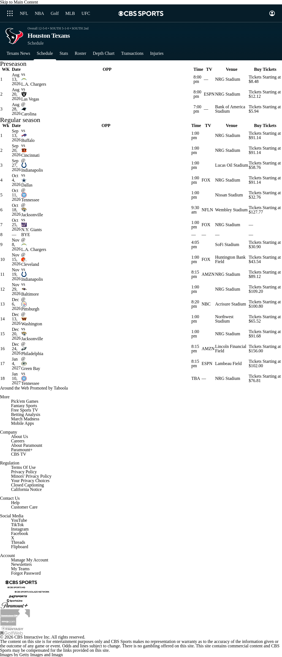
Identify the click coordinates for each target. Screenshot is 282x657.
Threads (18, 542)
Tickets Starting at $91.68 (265, 333)
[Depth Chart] (104, 53)
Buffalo (28, 140)
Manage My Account (29, 560)
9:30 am (195, 209)
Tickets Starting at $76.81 (265, 378)
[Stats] (63, 53)
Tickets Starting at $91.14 (265, 135)
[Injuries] (157, 53)
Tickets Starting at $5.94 (265, 108)
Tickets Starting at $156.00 (265, 348)
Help (15, 502)
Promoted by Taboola (49, 388)
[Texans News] (18, 53)
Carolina (28, 114)
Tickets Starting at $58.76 (265, 165)
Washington (31, 323)
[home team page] (107, 79)
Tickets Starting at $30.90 (265, 244)
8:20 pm (195, 304)
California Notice (26, 489)
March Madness (25, 419)
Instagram (20, 529)
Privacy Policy (24, 471)
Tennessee (30, 200)
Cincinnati (30, 155)
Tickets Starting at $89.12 (265, 274)
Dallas (26, 185)
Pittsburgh (30, 309)
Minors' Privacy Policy (31, 476)
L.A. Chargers (33, 84)
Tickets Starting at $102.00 (265, 363)
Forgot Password (26, 573)
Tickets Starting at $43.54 (265, 259)
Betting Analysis (25, 414)
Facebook (19, 533)
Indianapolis (32, 170)
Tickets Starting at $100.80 (265, 304)
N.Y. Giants (31, 229)
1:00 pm (195, 135)
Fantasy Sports (24, 405)
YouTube (19, 520)
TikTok (17, 524)
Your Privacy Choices (30, 480)
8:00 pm (197, 79)
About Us (19, 436)
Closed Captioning (27, 485)
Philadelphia (32, 353)
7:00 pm (197, 108)
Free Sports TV (24, 410)
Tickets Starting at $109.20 (265, 289)
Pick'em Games (24, 401)
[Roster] (80, 53)
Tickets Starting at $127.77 (265, 209)
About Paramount (26, 445)
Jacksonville (32, 214)
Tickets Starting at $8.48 (265, 79)
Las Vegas (30, 99)
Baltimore (30, 294)
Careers (18, 441)
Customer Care (24, 507)
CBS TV (18, 454)
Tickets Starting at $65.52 (265, 318)
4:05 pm (195, 244)
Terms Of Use (23, 467)
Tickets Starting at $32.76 (265, 194)
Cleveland (30, 264)
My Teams (20, 568)
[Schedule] (45, 53)
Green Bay (30, 368)
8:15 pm (195, 274)
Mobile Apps (22, 423)
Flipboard (19, 546)
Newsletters (21, 564)
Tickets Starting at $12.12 (265, 94)
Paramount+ (21, 449)
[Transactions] (132, 53)
